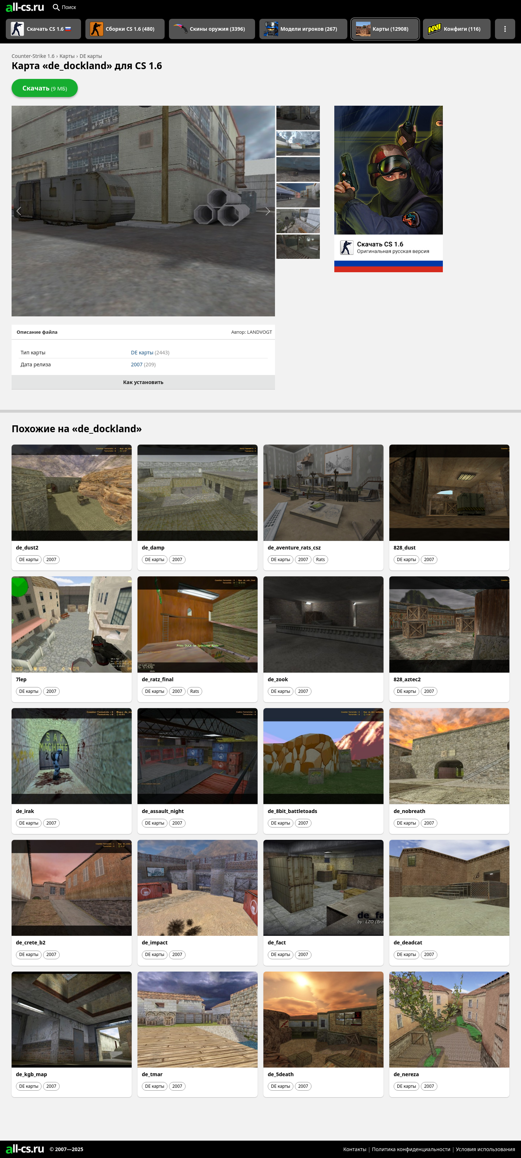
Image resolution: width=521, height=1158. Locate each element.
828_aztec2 (407, 679)
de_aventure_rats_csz (294, 547)
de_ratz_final (157, 679)
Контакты (355, 1149)
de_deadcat (408, 942)
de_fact (277, 942)
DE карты (150, 352)
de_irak (25, 811)
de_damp (153, 547)
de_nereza (406, 1074)
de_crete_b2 (31, 942)
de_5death (281, 1074)
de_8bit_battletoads (292, 811)
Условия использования (485, 1149)
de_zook (278, 679)
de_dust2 (27, 547)
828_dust (405, 547)
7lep (21, 679)
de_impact (155, 942)
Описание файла (37, 332)
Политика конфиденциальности (411, 1149)
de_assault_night (163, 811)
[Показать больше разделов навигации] (505, 29)
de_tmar (152, 1074)
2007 (143, 364)
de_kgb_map (31, 1074)
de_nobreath (409, 811)
